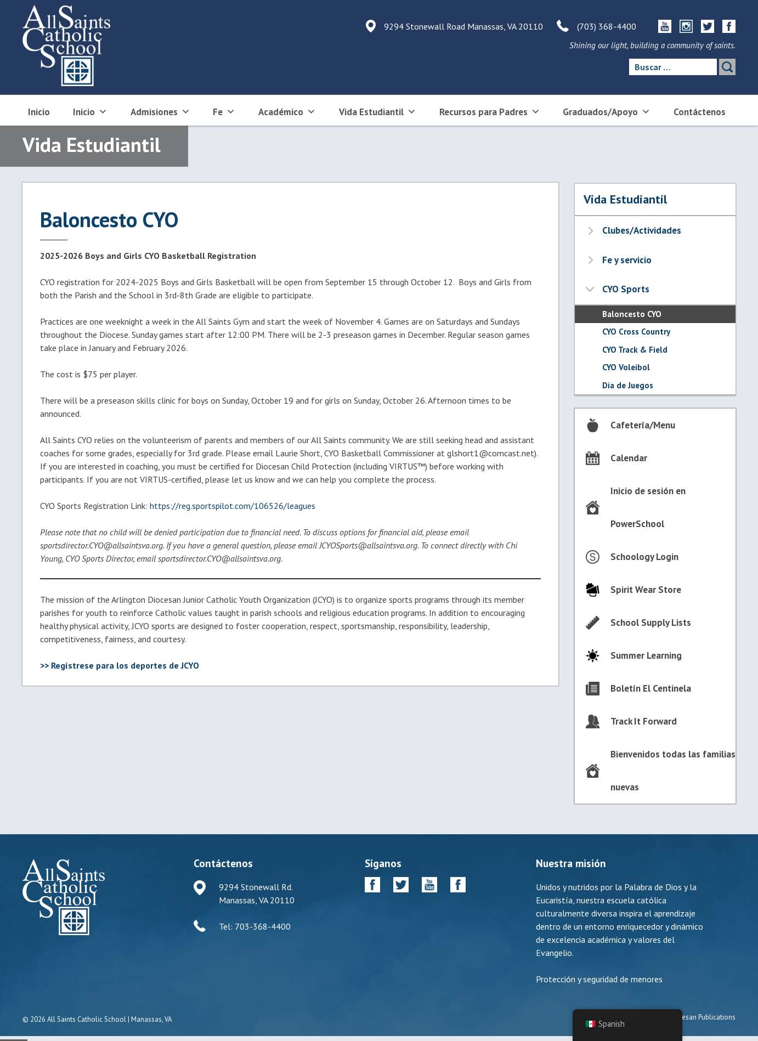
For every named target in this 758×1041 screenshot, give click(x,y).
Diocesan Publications (702, 1017)
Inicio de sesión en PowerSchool (648, 507)
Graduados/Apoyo (606, 111)
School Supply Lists (650, 622)
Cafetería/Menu (642, 425)
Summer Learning (646, 655)
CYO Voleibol (626, 367)
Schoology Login (644, 557)
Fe (224, 111)
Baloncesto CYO (631, 314)
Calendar (628, 458)
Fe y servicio (627, 260)
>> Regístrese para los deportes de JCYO (119, 665)
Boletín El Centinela (650, 688)
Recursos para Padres (489, 111)
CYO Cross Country (636, 331)
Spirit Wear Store (645, 590)
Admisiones (160, 111)
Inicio (39, 112)
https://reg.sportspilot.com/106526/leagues (232, 505)
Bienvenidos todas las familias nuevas (673, 770)
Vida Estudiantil (377, 111)
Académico (287, 111)
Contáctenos (700, 112)
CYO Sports (625, 289)
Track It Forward (643, 721)
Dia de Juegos (627, 385)
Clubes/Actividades (641, 230)
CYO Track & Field (635, 349)
